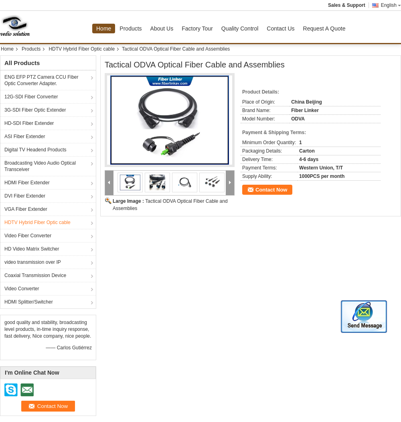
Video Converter (21, 289)
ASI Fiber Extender (24, 136)
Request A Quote (324, 28)
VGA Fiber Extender (25, 209)
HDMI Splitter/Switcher (28, 302)
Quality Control (240, 28)
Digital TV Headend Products (35, 150)
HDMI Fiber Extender (27, 183)
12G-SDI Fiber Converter (31, 97)
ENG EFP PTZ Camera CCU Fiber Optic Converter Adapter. (41, 80)
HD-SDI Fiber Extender (29, 123)
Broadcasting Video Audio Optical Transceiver (40, 166)
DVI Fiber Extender (24, 196)
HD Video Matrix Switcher (31, 249)
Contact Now (271, 190)
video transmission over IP (32, 262)
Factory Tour (197, 28)
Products (130, 28)
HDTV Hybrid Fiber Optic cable (82, 49)
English (391, 5)
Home (103, 28)
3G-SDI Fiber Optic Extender (35, 110)
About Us (162, 28)
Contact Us (280, 28)
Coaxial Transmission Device (35, 275)
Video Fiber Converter (27, 236)
